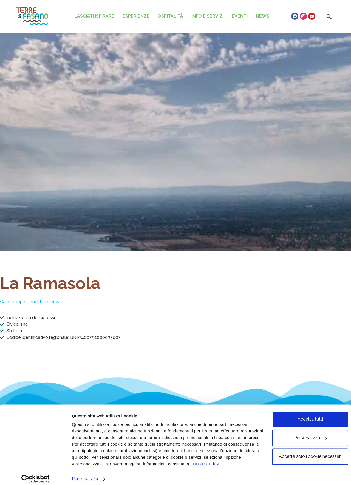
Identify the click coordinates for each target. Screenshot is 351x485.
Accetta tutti (305, 414)
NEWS (262, 16)
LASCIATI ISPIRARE (94, 16)
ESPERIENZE (136, 16)
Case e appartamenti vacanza (30, 301)
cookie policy (243, 459)
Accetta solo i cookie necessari (305, 451)
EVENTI (240, 16)
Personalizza (85, 474)
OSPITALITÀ (170, 16)
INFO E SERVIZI (207, 16)
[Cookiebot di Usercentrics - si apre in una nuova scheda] (36, 474)
